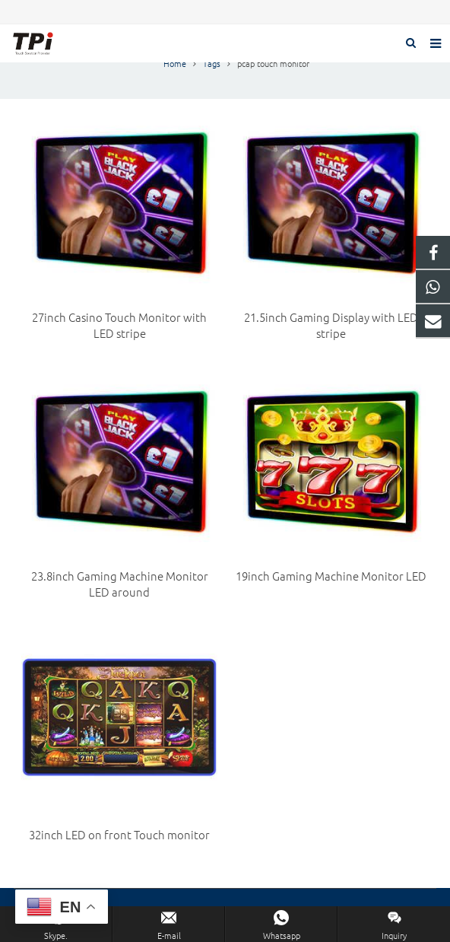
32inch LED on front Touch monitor (119, 834)
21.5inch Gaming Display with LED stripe (331, 325)
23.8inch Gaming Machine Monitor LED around (119, 584)
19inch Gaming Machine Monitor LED (331, 576)
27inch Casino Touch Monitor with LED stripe (119, 325)
